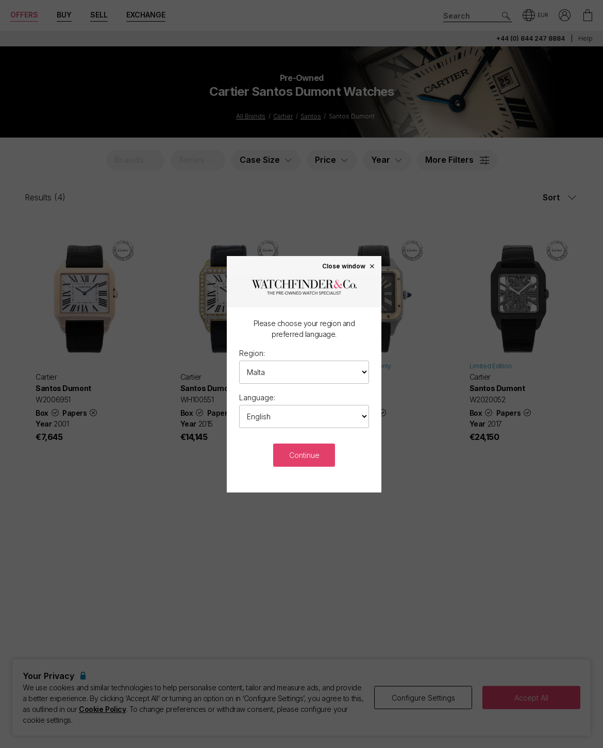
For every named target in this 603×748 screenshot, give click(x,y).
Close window (349, 265)
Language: (257, 397)
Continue (304, 455)
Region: (252, 353)
